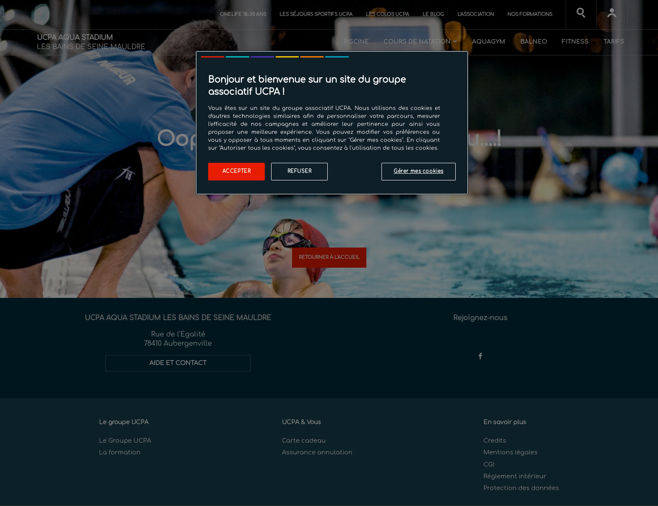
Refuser (299, 171)
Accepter (236, 171)
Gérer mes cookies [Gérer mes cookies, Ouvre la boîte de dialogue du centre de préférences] (419, 171)
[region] (332, 123)
